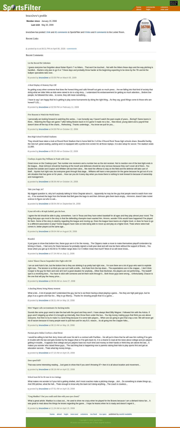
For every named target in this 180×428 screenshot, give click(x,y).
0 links (88, 32)
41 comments (61, 32)
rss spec (102, 414)
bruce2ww (43, 78)
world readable (125, 414)
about (138, 9)
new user (164, 9)
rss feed (93, 414)
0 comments (100, 32)
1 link (47, 32)
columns (164, 7)
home (138, 7)
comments (150, 7)
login (148, 9)
